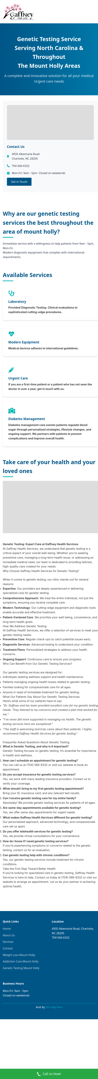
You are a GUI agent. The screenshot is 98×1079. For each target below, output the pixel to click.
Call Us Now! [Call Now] (49, 1074)
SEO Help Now (53, 1007)
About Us (9, 935)
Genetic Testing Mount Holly (21, 968)
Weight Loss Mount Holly (19, 955)
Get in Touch (19, 182)
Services (8, 942)
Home (7, 929)
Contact (8, 948)
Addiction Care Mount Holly (20, 961)
